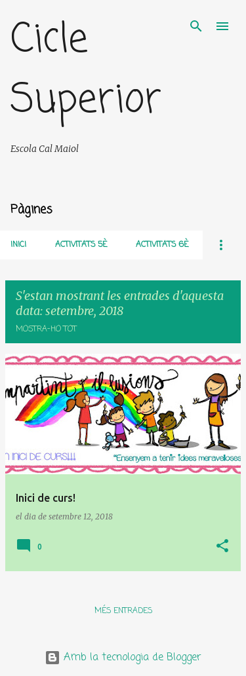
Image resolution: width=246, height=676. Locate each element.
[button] (222, 546)
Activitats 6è (162, 245)
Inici (18, 245)
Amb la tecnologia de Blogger (123, 658)
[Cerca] (196, 26)
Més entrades (123, 611)
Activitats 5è (81, 245)
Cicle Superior (85, 70)
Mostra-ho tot (46, 329)
